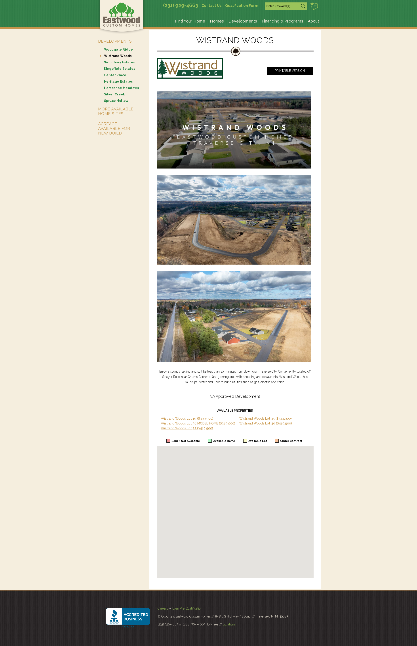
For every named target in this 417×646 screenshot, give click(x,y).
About (313, 21)
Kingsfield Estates (119, 68)
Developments (242, 21)
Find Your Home (190, 21)
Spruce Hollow (116, 100)
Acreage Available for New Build (114, 128)
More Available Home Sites (115, 111)
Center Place (115, 75)
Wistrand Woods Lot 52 (187, 428)
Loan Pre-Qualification (187, 608)
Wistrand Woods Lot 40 (265, 423)
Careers (163, 608)
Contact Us (212, 6)
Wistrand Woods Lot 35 (265, 418)
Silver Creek (114, 94)
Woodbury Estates (119, 62)
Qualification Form (241, 6)
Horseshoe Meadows (121, 88)
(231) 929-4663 (180, 5)
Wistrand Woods (118, 56)
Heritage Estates (118, 81)
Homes (217, 21)
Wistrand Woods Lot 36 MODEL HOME (198, 423)
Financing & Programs (282, 21)
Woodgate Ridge (118, 49)
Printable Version (290, 70)
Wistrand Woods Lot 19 (187, 418)
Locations (229, 624)
